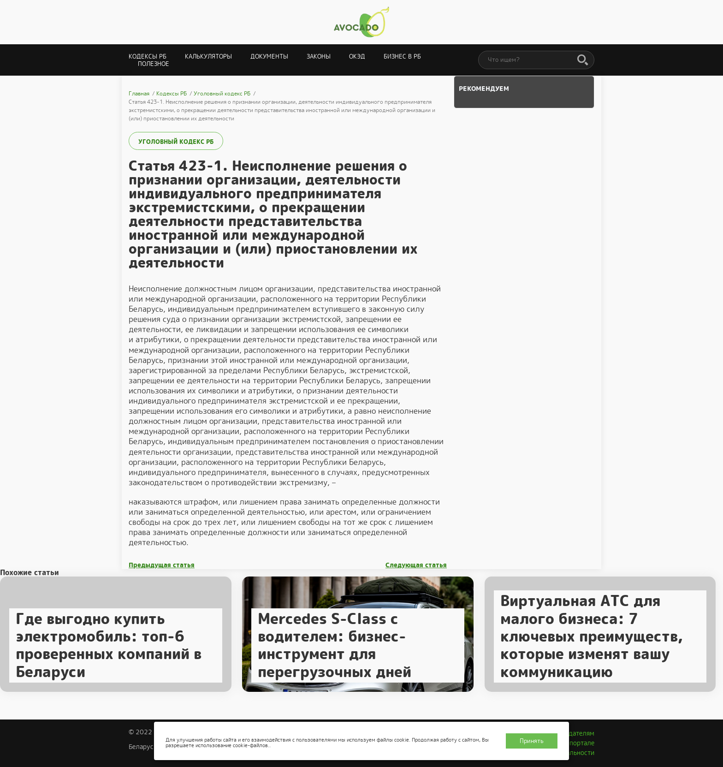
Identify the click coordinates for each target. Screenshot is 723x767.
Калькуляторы (208, 56)
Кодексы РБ (147, 56)
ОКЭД (357, 56)
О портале (578, 743)
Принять (532, 741)
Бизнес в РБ (402, 56)
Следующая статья (416, 565)
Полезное (153, 63)
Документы (269, 56)
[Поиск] (582, 60)
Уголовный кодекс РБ (175, 141)
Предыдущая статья (162, 565)
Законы (319, 56)
